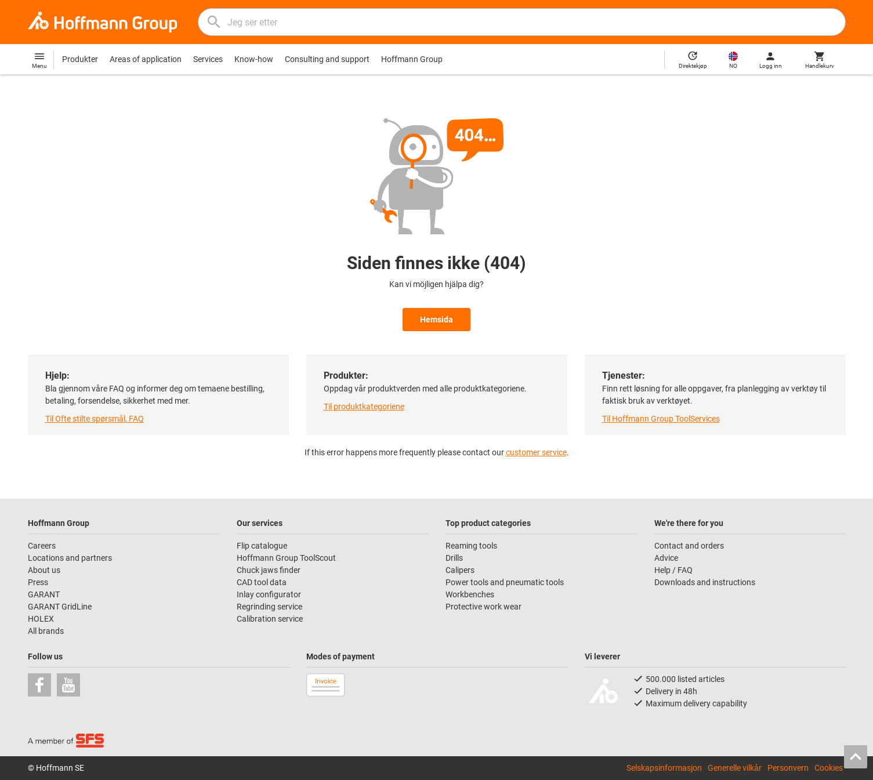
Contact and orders (689, 545)
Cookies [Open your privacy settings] (828, 767)
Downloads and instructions (704, 582)
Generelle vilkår (735, 767)
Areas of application (146, 59)
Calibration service (270, 618)
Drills (454, 558)
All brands (46, 631)
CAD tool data (262, 582)
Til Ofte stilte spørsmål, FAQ (94, 418)
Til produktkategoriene (364, 406)
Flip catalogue (262, 545)
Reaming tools (471, 545)
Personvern (788, 767)
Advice (666, 558)
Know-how (253, 59)
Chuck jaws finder (268, 570)
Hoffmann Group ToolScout (286, 558)
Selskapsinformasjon (664, 767)
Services (208, 59)
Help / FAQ (673, 570)
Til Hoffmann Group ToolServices (661, 418)
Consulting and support (327, 59)
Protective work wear (483, 606)
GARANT (44, 594)
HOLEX (41, 618)
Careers (42, 545)
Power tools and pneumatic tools (504, 582)
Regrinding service (269, 606)
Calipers (459, 570)
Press (38, 582)
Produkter (80, 59)
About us (44, 570)
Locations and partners (70, 558)
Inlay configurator (269, 594)
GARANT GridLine (60, 606)
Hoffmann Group (412, 59)
